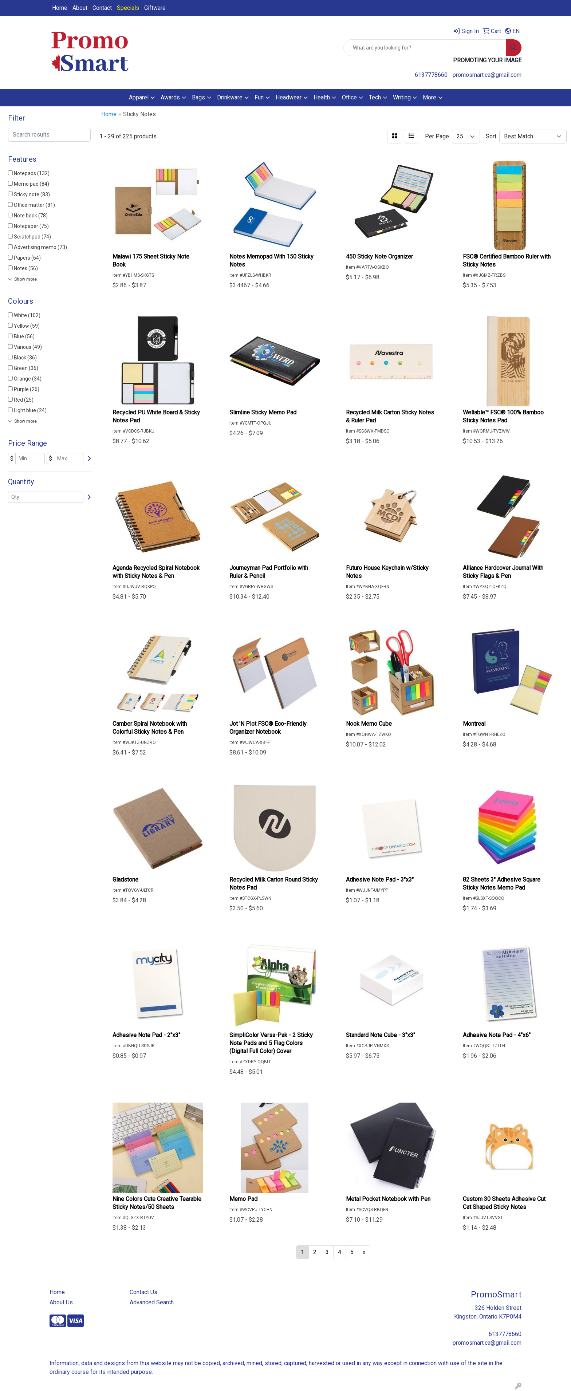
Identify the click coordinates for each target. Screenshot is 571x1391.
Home (59, 7)
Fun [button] (259, 97)
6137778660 (431, 74)
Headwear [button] (289, 97)
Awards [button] (170, 97)
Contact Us (143, 1292)
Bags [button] (198, 97)
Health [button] (322, 97)
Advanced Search (152, 1302)
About (79, 7)
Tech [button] (375, 97)
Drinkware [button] (230, 97)
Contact (102, 7)
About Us (61, 1302)
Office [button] (349, 97)
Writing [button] (402, 97)
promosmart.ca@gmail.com (487, 74)
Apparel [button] (139, 97)
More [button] (429, 97)
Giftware (155, 7)
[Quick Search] (424, 47)
